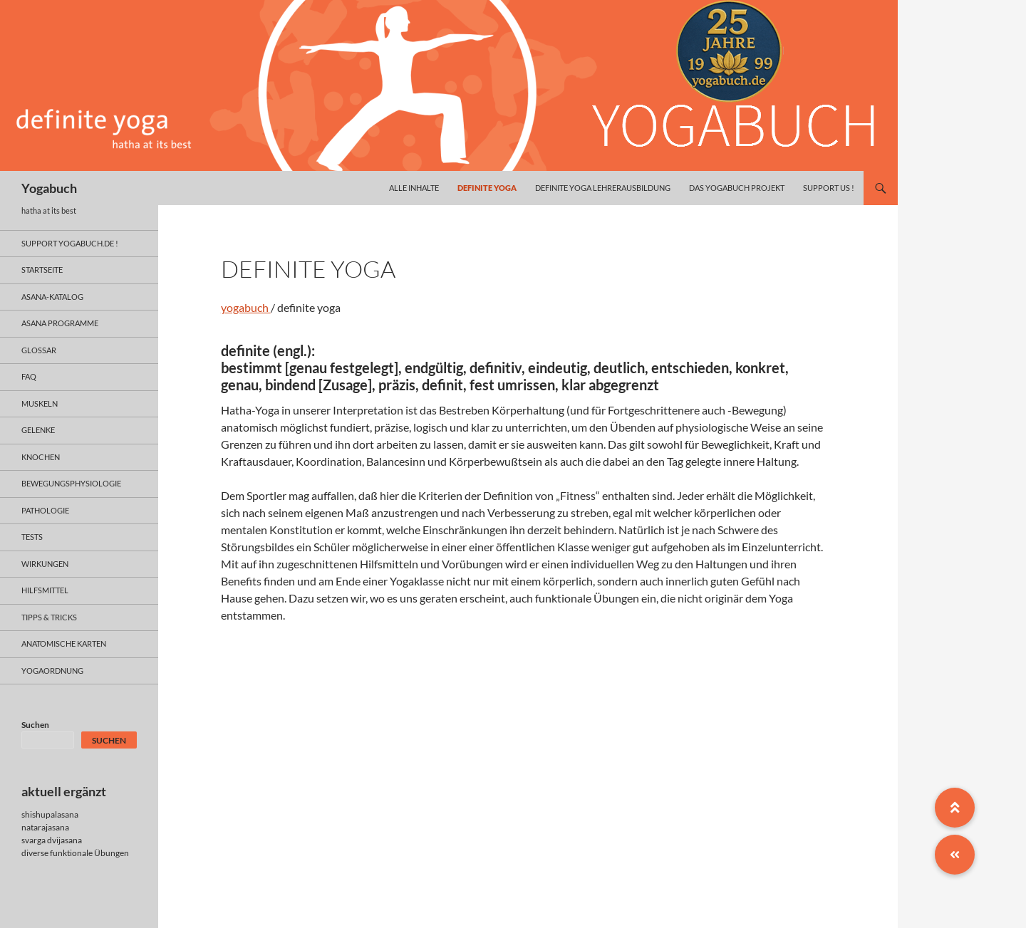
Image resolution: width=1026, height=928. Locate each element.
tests (32, 536)
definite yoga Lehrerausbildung (602, 187)
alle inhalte (414, 187)
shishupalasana (49, 814)
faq (28, 376)
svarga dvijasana (51, 840)
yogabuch (246, 307)
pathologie (45, 510)
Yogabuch (49, 188)
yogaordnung (52, 670)
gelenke (38, 429)
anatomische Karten (63, 643)
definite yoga (487, 187)
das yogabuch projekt (736, 187)
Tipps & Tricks (49, 617)
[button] (955, 855)
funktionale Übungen (89, 853)
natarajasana (45, 827)
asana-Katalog (52, 296)
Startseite (42, 269)
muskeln (39, 403)
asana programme (59, 323)
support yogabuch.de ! (69, 243)
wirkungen (44, 563)
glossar (38, 350)
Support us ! (828, 187)
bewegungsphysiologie (71, 483)
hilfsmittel (44, 590)
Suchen (35, 724)
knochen (40, 457)
